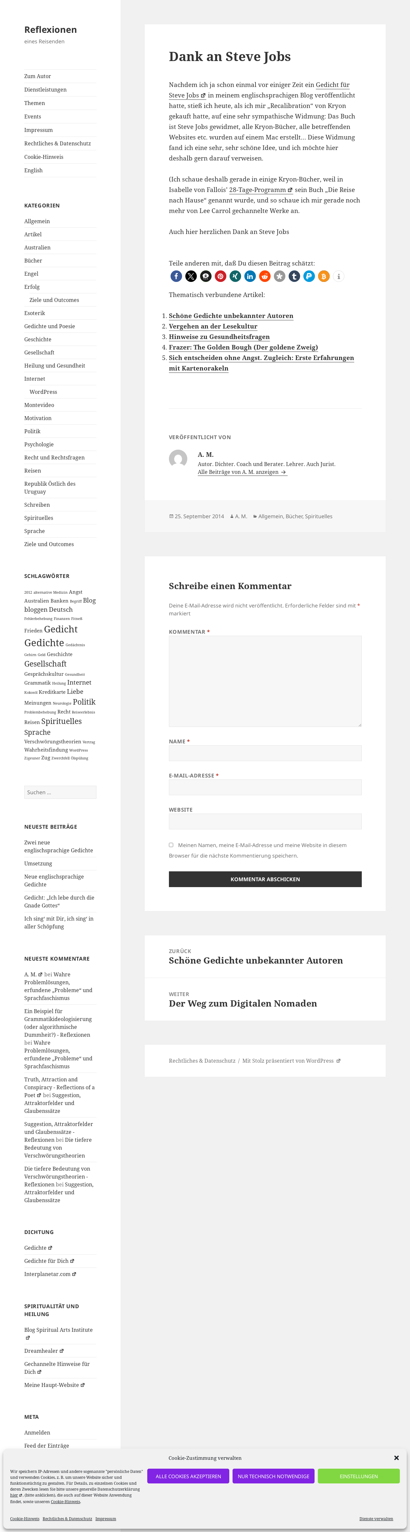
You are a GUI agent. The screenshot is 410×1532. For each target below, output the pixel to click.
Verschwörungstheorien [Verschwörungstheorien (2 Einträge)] (52, 741)
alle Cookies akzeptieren (188, 1476)
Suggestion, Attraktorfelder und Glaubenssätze (52, 1103)
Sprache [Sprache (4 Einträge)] (37, 732)
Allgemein (37, 221)
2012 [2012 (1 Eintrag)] (28, 592)
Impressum (105, 1518)
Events (32, 116)
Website (181, 809)
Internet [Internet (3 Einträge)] (79, 682)
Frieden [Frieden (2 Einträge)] (33, 630)
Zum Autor (37, 76)
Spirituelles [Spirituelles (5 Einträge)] (61, 721)
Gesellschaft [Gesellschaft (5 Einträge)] (45, 663)
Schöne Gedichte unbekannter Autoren (231, 315)
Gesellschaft (39, 352)
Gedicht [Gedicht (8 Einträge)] (61, 629)
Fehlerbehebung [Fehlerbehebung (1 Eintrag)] (38, 618)
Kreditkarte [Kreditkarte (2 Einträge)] (52, 691)
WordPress (43, 391)
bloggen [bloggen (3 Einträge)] (36, 609)
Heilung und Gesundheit (54, 365)
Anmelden (37, 1432)
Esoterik (34, 313)
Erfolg (32, 286)
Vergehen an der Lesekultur (213, 326)
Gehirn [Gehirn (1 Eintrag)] (30, 654)
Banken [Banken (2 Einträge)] (60, 600)
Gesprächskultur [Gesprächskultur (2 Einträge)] (44, 673)
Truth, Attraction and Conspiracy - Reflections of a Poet (59, 1087)
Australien (37, 247)
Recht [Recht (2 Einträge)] (64, 711)
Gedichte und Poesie (49, 326)
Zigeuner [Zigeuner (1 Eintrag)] (32, 758)
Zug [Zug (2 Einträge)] (45, 757)
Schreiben (37, 504)
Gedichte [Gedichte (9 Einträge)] (44, 642)
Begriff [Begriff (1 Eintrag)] (76, 601)
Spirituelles (38, 517)
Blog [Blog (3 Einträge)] (89, 600)
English (33, 170)
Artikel (33, 234)
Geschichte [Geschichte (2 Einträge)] (59, 654)
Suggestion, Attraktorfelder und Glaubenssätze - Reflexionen (58, 1131)
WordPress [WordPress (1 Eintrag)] (78, 750)
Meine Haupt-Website (54, 1385)
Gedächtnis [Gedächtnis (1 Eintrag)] (75, 645)
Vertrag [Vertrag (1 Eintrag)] (89, 742)
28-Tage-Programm (261, 189)
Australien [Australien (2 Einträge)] (36, 600)
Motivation (37, 418)
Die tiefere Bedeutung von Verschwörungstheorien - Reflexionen (57, 1176)
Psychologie (39, 444)
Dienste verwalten (376, 1518)
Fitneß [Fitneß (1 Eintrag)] (76, 618)
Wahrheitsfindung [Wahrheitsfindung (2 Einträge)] (46, 749)
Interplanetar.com (50, 1274)
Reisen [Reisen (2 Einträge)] (32, 722)
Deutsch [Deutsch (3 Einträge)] (61, 609)
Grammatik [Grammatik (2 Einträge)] (37, 682)
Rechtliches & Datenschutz (67, 1518)
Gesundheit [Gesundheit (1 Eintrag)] (75, 674)
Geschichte (37, 339)
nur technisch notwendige (273, 1476)
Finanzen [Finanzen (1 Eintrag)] (62, 618)
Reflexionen (50, 29)
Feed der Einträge (46, 1445)
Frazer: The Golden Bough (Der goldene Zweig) (243, 347)
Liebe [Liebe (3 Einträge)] (75, 691)
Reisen (32, 470)
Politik (32, 431)
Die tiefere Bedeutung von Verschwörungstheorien (58, 1147)
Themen (34, 103)
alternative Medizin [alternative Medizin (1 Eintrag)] (50, 592)
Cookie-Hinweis (65, 1501)
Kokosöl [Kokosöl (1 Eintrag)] (30, 692)
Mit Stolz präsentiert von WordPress (291, 1060)
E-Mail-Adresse (194, 775)
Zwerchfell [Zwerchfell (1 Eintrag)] (60, 758)
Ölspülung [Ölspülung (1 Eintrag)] (79, 758)
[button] (396, 1458)
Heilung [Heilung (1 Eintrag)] (59, 683)
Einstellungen (359, 1476)
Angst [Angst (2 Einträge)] (75, 591)
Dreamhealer (44, 1350)
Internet (34, 378)
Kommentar (189, 631)
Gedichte (38, 1247)
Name (179, 741)
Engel (31, 273)
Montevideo (39, 405)
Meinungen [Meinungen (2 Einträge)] (37, 702)
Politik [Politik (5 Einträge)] (84, 701)
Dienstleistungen (45, 89)
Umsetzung (38, 863)
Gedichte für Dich (49, 1261)
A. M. (33, 974)
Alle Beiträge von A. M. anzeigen (239, 472)
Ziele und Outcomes (54, 300)
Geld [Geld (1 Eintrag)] (42, 654)
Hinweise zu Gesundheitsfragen (219, 336)
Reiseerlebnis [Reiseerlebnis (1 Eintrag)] (83, 712)
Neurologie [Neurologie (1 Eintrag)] (62, 703)
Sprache (34, 531)
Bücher (33, 260)
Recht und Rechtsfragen (54, 457)
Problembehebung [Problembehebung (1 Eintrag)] (40, 712)
